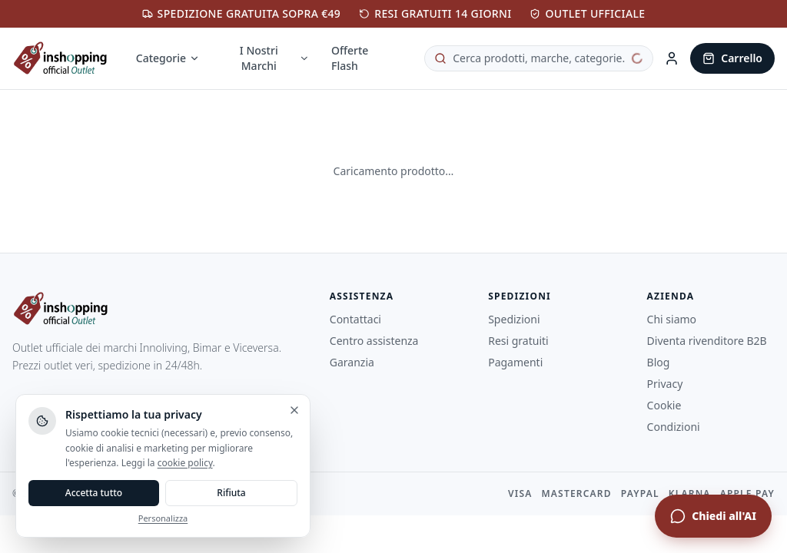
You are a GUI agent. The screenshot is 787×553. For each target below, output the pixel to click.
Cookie (664, 405)
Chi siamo (671, 319)
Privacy (665, 383)
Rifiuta (231, 492)
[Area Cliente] (671, 58)
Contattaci (355, 319)
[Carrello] (732, 58)
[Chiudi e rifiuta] (294, 410)
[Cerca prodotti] (539, 58)
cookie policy (185, 462)
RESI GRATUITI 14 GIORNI (435, 13)
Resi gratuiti (518, 340)
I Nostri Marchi (275, 58)
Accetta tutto (93, 492)
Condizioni (673, 426)
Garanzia (352, 362)
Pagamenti (515, 362)
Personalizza (163, 518)
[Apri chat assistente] (713, 516)
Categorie (168, 58)
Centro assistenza (374, 340)
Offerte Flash (349, 58)
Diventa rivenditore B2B (707, 340)
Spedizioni (514, 319)
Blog (658, 362)
